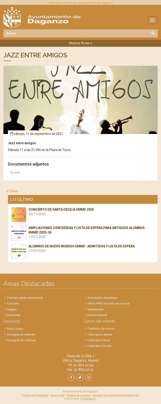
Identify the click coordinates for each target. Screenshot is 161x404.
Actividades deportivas (102, 297)
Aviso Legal (58, 395)
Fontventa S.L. (88, 398)
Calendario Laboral (99, 334)
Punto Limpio (15, 328)
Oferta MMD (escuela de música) (108, 303)
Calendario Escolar (99, 346)
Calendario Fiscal (98, 340)
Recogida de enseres (21, 334)
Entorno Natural (97, 315)
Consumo (13, 303)
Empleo (12, 309)
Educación (13, 315)
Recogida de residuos (21, 340)
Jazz (15, 172)
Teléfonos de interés (101, 328)
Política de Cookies (78, 395)
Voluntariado (95, 309)
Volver (12, 191)
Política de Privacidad (35, 395)
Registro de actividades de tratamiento (116, 395)
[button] (80, 43)
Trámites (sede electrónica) (25, 297)
